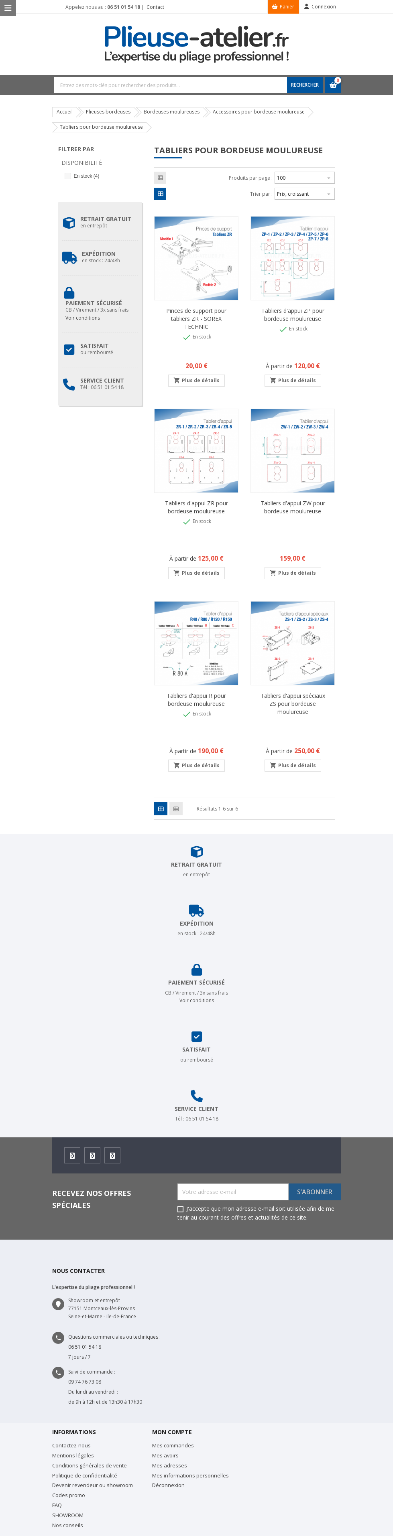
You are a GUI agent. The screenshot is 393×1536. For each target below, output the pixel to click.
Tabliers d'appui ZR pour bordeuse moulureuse (196, 507)
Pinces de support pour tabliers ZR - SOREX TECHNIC (196, 318)
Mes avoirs (165, 1455)
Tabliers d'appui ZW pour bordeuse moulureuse (293, 507)
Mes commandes (173, 1445)
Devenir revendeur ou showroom (92, 1485)
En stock (87, 176)
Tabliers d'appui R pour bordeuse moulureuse (196, 699)
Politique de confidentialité (84, 1475)
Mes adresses (169, 1465)
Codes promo (68, 1495)
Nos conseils (67, 1525)
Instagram (92, 1158)
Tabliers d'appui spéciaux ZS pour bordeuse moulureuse (293, 703)
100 (304, 177)
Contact (154, 7)
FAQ (57, 1505)
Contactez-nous (71, 1445)
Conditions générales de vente (89, 1465)
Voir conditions (82, 317)
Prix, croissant (304, 193)
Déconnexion (168, 1485)
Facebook (72, 1158)
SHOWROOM (67, 1515)
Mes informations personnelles (190, 1475)
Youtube (112, 1158)
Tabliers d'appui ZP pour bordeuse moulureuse (292, 314)
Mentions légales (73, 1455)
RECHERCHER (305, 84)
